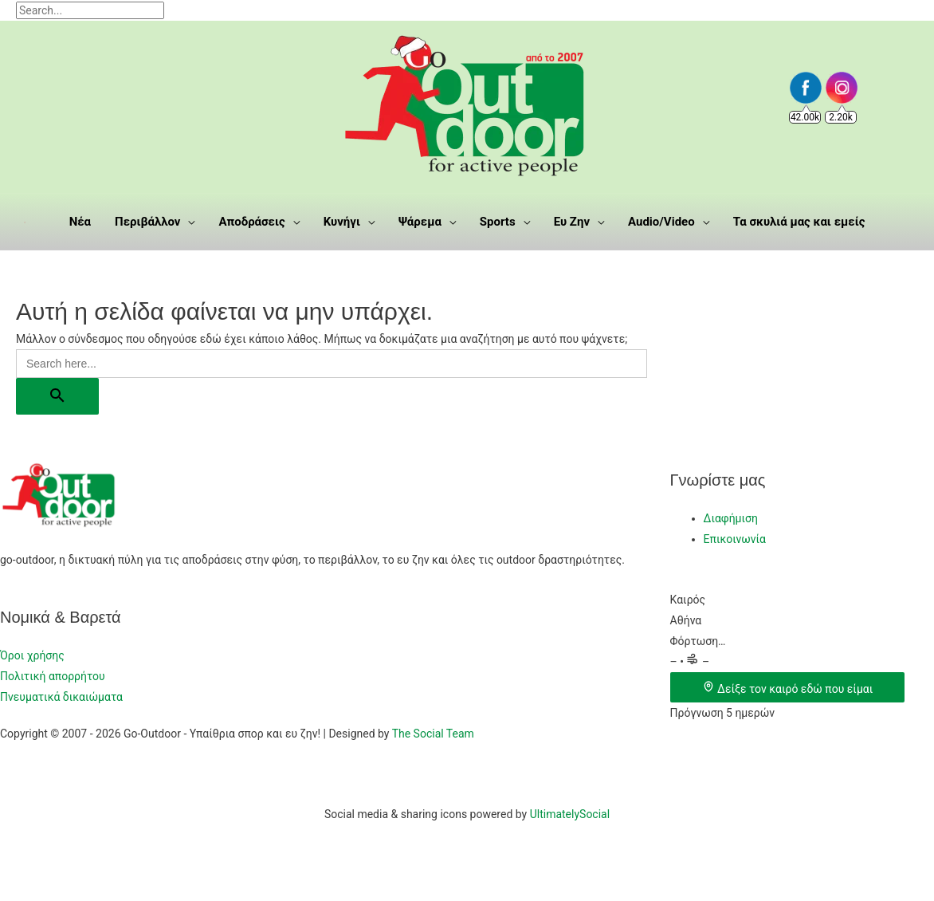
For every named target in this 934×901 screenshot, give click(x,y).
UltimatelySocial (570, 814)
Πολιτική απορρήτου (52, 676)
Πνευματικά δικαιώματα (61, 697)
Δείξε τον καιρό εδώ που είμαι (787, 689)
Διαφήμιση (731, 518)
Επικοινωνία (735, 539)
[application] (187, 222)
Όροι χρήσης (32, 655)
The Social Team (433, 733)
